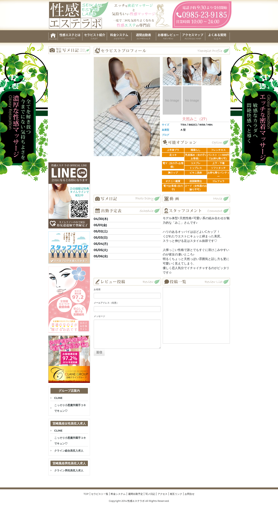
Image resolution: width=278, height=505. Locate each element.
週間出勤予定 (135, 494)
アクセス (162, 494)
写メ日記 (150, 494)
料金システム (118, 494)
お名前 (97, 289)
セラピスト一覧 (99, 494)
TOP (86, 494)
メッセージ (99, 316)
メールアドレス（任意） (106, 302)
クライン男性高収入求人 (68, 470)
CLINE (58, 398)
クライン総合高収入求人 (68, 450)
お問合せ (189, 494)
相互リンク (176, 494)
